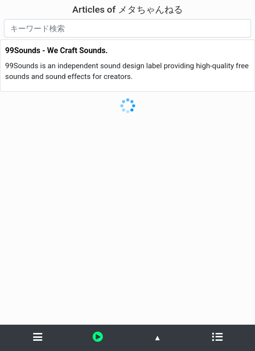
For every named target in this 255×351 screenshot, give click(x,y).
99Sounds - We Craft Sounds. (56, 50)
